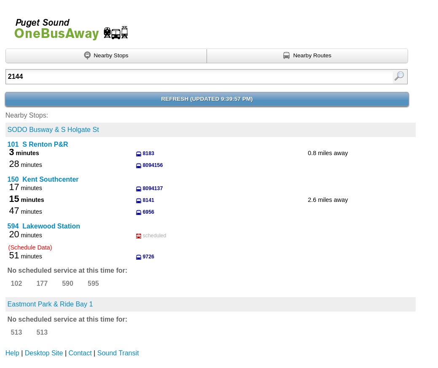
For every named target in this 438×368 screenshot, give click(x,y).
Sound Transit (118, 353)
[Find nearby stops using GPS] (106, 56)
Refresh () (207, 99)
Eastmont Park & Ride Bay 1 (50, 304)
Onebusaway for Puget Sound (67, 26)
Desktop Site (44, 353)
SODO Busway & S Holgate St (53, 129)
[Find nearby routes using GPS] (307, 56)
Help (12, 353)
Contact (80, 353)
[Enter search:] (178, 76)
